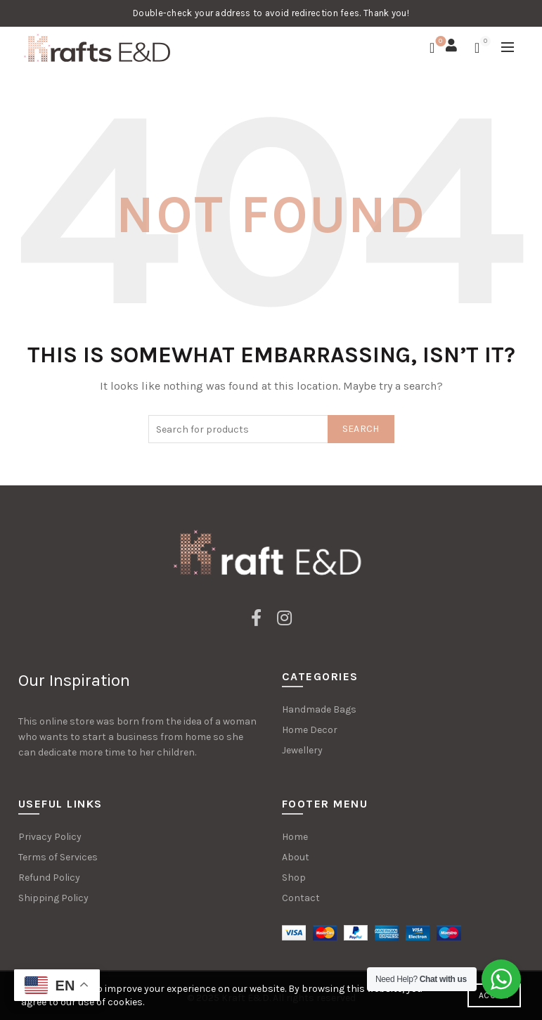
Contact (301, 898)
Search (361, 429)
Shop (294, 878)
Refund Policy (49, 878)
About (295, 857)
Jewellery (302, 750)
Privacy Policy (50, 837)
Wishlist (439, 41)
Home (295, 837)
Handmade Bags (319, 709)
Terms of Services (58, 857)
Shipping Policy (53, 898)
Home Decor (309, 730)
